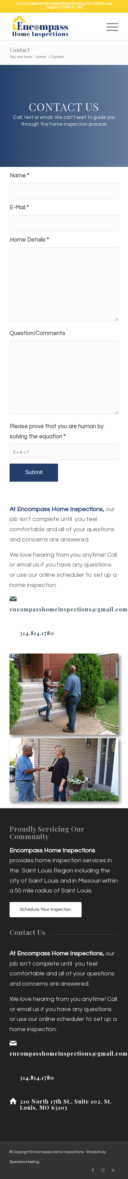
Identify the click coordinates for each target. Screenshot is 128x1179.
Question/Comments (37, 333)
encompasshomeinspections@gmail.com (69, 609)
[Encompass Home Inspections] (53, 26)
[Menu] (109, 26)
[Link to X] (113, 1170)
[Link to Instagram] (103, 1170)
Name (19, 175)
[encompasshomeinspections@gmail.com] (13, 599)
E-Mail (19, 207)
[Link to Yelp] (82, 1170)
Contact (19, 49)
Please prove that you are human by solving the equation (56, 431)
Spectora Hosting (24, 1162)
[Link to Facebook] (93, 1170)
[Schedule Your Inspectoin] (46, 909)
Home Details (29, 240)
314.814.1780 (72, 7)
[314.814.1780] (13, 633)
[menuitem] (109, 26)
